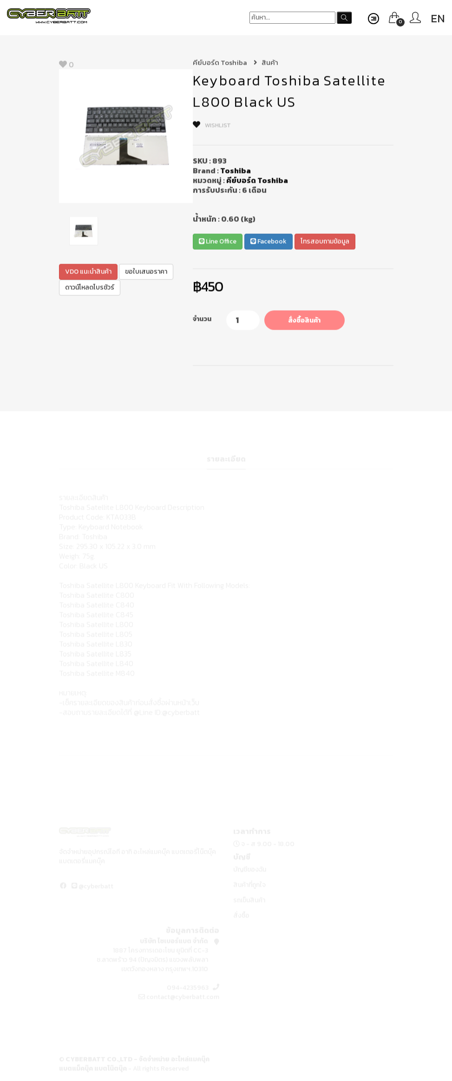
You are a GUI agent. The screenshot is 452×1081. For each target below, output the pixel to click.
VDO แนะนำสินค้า (88, 272)
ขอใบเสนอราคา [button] (146, 272)
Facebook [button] (268, 242)
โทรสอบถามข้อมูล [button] (325, 242)
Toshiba (235, 171)
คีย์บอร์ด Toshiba (225, 63)
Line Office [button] (217, 242)
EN (438, 18)
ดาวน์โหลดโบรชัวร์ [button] (89, 288)
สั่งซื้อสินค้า (304, 321)
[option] (126, 137)
